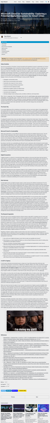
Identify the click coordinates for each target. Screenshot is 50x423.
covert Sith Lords (11, 96)
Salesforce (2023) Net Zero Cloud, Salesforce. (12, 349)
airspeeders (3, 96)
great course (3, 297)
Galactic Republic (31, 74)
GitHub (7, 419)
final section (40, 58)
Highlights (28, 1)
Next (37, 383)
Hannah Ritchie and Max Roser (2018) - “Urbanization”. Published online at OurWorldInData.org (22, 365)
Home (15, 1)
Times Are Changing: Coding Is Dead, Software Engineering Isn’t (43, 400)
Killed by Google (33, 170)
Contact (42, 1)
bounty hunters (42, 94)
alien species (36, 94)
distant (34, 96)
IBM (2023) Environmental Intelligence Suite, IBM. (13, 350)
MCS (43, 279)
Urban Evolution (4, 43)
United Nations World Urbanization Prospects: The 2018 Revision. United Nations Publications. (22, 335)
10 (35, 221)
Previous (13, 383)
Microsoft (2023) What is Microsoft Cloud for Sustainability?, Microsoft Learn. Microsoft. (21, 348)
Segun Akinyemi (4, 1)
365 (12, 195)
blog (7, 370)
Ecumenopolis (9, 67)
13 (25, 248)
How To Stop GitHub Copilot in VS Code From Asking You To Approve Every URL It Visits (18, 401)
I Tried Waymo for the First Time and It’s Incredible (30, 400)
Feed (17, 419)
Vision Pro (30, 161)
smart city (10, 94)
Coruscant (17, 74)
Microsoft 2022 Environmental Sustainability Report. (13, 340)
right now (35, 264)
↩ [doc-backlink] (32, 331)
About (19, 1)
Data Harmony (4, 49)
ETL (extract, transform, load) (37, 135)
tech (5, 368)
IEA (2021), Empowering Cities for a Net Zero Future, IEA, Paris (15, 364)
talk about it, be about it (34, 300)
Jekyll (12, 420)
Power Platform (18, 195)
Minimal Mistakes (15, 420)
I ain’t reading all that (26, 58)
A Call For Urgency (4, 52)
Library (37, 1)
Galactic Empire (45, 74)
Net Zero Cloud (7, 214)
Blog (23, 1)
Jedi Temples (30, 94)
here (32, 144)
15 (42, 269)
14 (32, 251)
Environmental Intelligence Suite (41, 217)
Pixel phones (13, 171)
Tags (33, 1)
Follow (21, 37)
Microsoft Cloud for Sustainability (7, 46)
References (3, 54)
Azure (9, 195)
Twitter (3, 419)
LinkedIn (13, 419)
